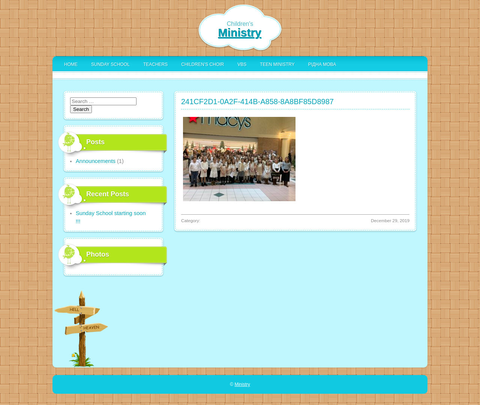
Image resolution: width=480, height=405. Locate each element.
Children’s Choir (202, 64)
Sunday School (110, 64)
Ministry (239, 33)
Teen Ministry (277, 64)
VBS (241, 64)
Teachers (155, 64)
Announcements (96, 161)
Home (71, 64)
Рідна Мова (322, 64)
